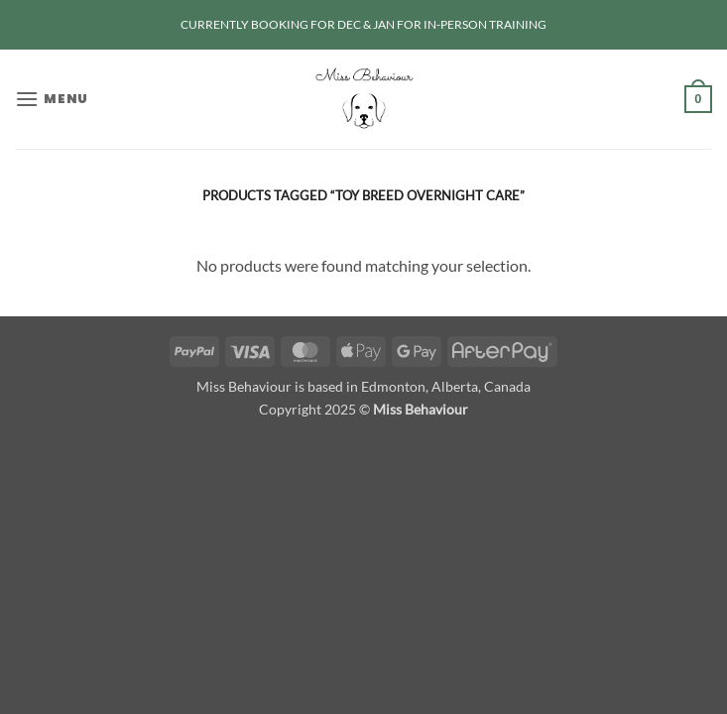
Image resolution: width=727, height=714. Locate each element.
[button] (51, 98)
